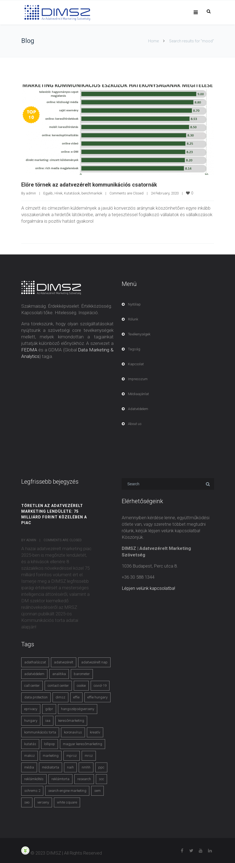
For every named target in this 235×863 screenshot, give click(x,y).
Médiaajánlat (138, 394)
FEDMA (29, 349)
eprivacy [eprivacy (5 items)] (30, 709)
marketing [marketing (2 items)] (51, 755)
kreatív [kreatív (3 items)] (95, 732)
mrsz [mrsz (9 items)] (89, 755)
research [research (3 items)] (84, 779)
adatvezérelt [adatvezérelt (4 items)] (63, 662)
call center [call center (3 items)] (32, 685)
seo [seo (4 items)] (26, 802)
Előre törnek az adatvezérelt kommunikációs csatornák (90, 184)
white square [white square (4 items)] (67, 802)
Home (153, 41)
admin (31, 193)
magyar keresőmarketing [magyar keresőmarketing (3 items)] (82, 744)
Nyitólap (134, 304)
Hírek (58, 193)
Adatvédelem (138, 409)
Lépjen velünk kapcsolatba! (148, 588)
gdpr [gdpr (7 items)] (49, 709)
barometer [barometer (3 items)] (82, 674)
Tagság (134, 349)
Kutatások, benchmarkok (83, 193)
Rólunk (133, 319)
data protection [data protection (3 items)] (36, 697)
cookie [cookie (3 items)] (81, 685)
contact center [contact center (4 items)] (58, 685)
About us (135, 423)
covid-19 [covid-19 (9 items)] (100, 685)
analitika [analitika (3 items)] (59, 674)
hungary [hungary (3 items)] (30, 720)
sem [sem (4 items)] (97, 790)
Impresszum (138, 379)
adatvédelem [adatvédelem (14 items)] (34, 674)
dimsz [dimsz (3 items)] (60, 697)
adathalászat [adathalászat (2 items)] (35, 662)
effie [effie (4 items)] (76, 697)
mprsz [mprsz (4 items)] (71, 755)
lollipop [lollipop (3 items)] (49, 744)
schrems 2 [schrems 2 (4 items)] (32, 790)
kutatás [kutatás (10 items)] (30, 744)
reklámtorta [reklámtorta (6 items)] (60, 779)
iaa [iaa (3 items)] (47, 720)
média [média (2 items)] (29, 767)
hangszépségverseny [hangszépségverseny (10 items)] (77, 709)
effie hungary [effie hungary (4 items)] (97, 697)
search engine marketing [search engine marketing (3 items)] (67, 790)
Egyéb (48, 193)
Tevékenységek (139, 334)
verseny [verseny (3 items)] (43, 802)
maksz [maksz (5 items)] (29, 755)
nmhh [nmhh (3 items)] (86, 767)
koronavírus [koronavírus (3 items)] (73, 732)
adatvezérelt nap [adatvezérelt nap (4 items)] (94, 662)
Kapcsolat (136, 364)
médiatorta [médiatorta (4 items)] (50, 767)
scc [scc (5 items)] (101, 779)
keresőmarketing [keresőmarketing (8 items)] (71, 720)
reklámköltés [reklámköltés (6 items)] (34, 779)
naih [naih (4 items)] (70, 767)
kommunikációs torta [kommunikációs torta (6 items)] (40, 732)
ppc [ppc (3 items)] (101, 767)
